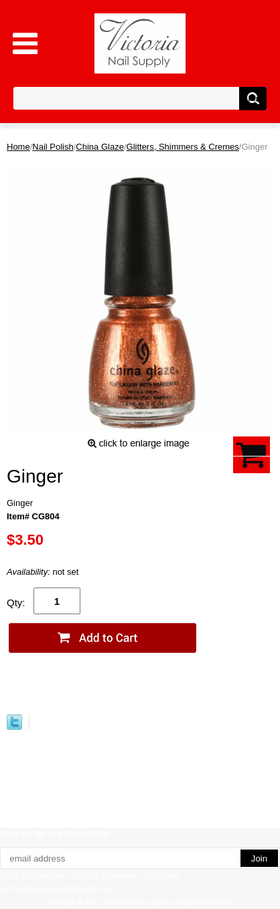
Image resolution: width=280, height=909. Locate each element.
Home (18, 147)
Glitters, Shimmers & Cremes (183, 147)
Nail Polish (52, 147)
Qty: (16, 602)
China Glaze (100, 147)
